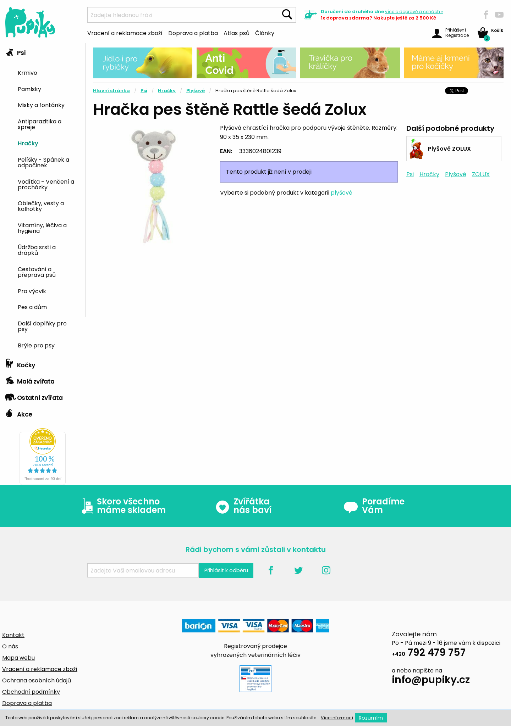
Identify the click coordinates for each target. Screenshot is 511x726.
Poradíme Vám (374, 505)
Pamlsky (29, 88)
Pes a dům (32, 306)
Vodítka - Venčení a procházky (46, 184)
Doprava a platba (193, 32)
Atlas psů (236, 32)
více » (414, 12)
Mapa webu (18, 658)
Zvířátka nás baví (243, 505)
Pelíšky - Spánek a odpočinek (43, 162)
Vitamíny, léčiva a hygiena (42, 227)
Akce (18, 413)
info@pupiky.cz (431, 681)
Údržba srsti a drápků (37, 249)
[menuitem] (49, 72)
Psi (15, 51)
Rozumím (371, 717)
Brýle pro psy (36, 344)
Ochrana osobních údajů (36, 680)
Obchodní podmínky (31, 692)
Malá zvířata (30, 380)
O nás (10, 646)
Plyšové (195, 90)
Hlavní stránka (111, 90)
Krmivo (27, 72)
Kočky (20, 363)
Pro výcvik (32, 290)
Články (264, 32)
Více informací (337, 718)
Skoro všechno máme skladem (122, 505)
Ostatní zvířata (34, 396)
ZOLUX (481, 174)
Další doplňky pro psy (42, 325)
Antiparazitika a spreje (39, 123)
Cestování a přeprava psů (37, 271)
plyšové (341, 193)
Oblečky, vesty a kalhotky (41, 205)
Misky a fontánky (41, 104)
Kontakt (13, 635)
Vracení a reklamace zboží (125, 32)
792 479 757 (429, 653)
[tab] (42, 199)
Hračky (28, 142)
